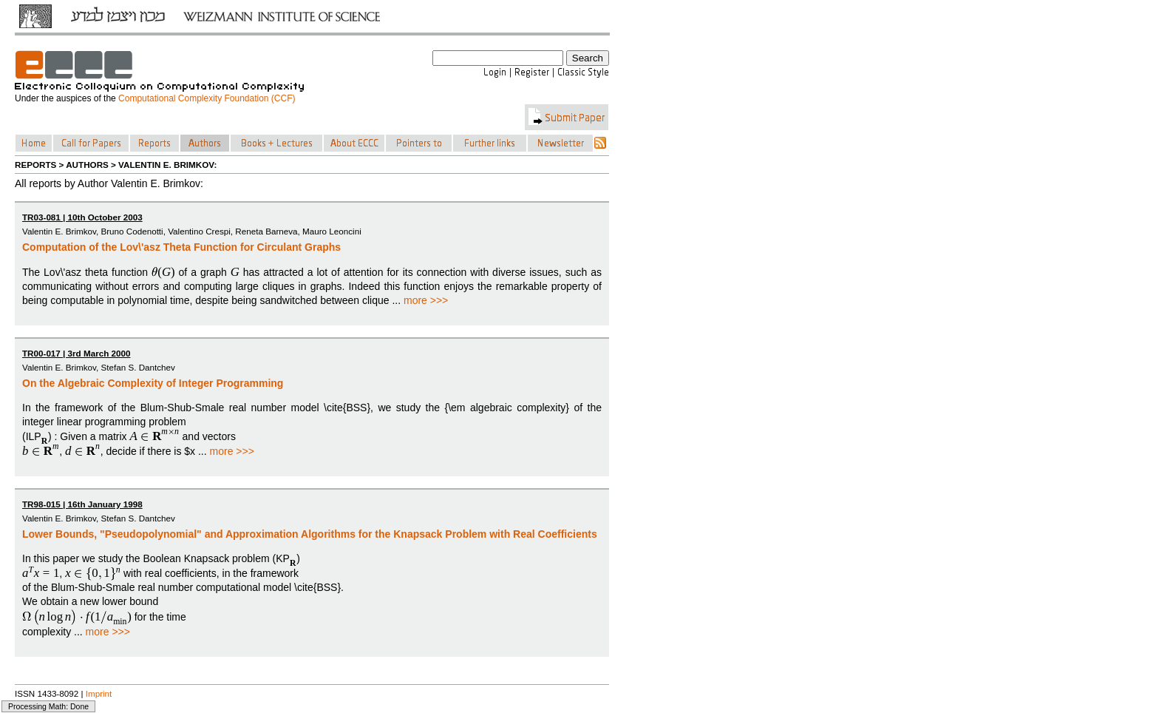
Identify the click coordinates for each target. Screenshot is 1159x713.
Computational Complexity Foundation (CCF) (206, 98)
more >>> (426, 300)
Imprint (99, 693)
